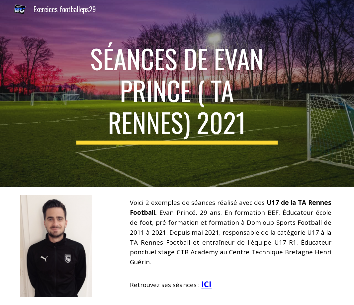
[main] (177, 93)
